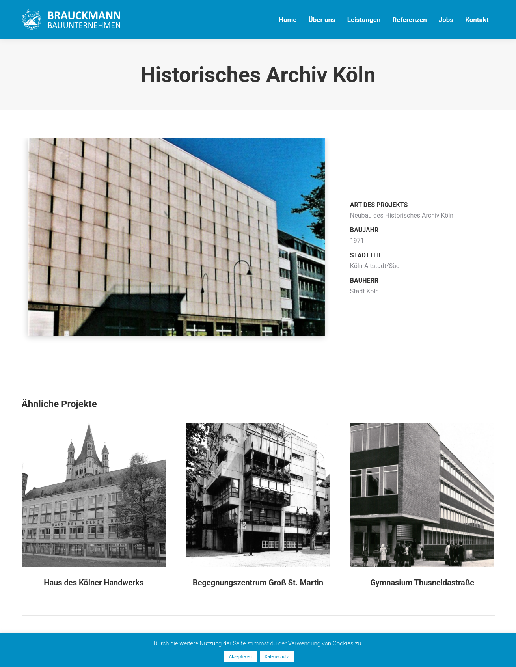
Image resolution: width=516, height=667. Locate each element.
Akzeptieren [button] (240, 656)
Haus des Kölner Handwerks (93, 582)
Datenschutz (277, 656)
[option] (176, 247)
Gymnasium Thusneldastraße (422, 582)
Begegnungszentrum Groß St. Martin (258, 582)
